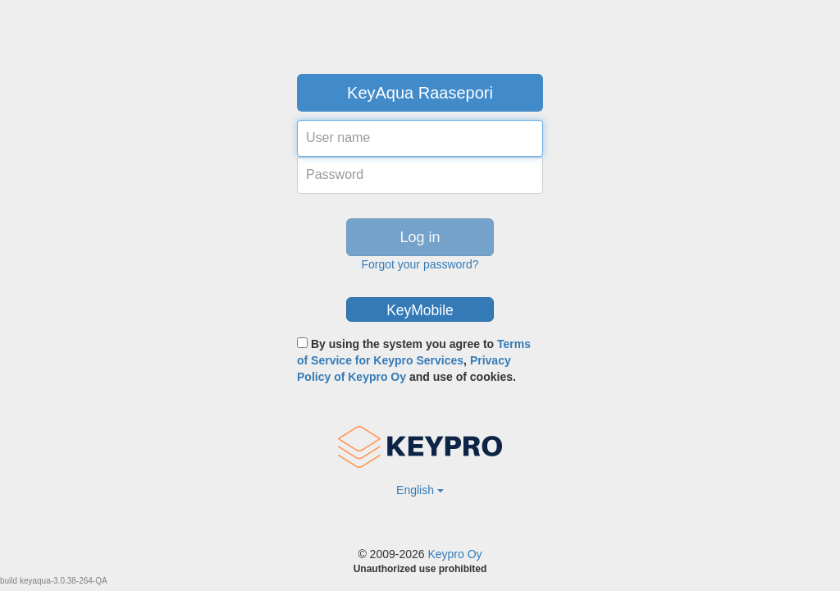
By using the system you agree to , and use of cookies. (414, 360)
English (420, 490)
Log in (419, 237)
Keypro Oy (454, 554)
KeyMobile (420, 310)
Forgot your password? (419, 264)
